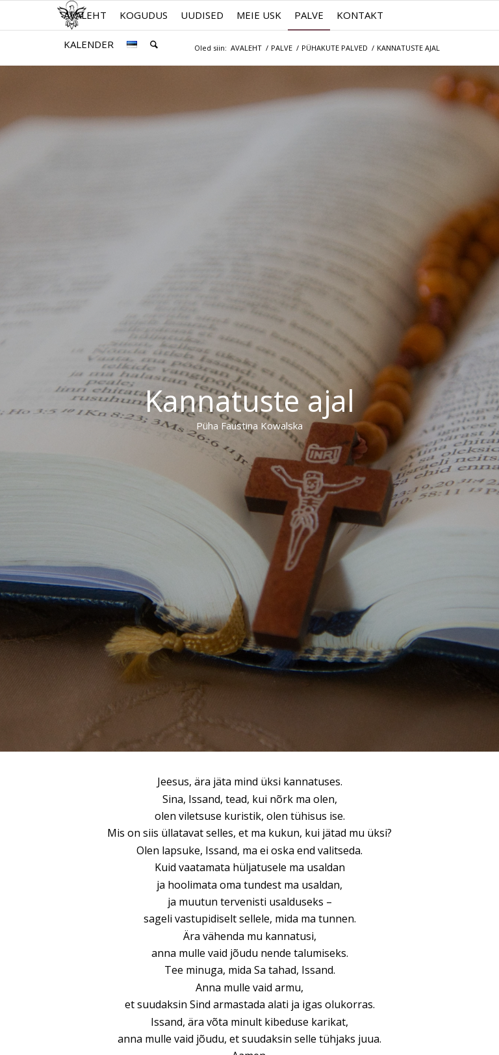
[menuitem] (85, 15)
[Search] (154, 44)
